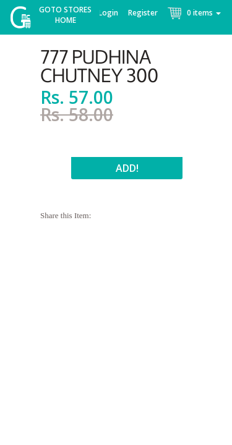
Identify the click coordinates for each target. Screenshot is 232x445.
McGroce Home (25, 20)
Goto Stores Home (65, 14)
